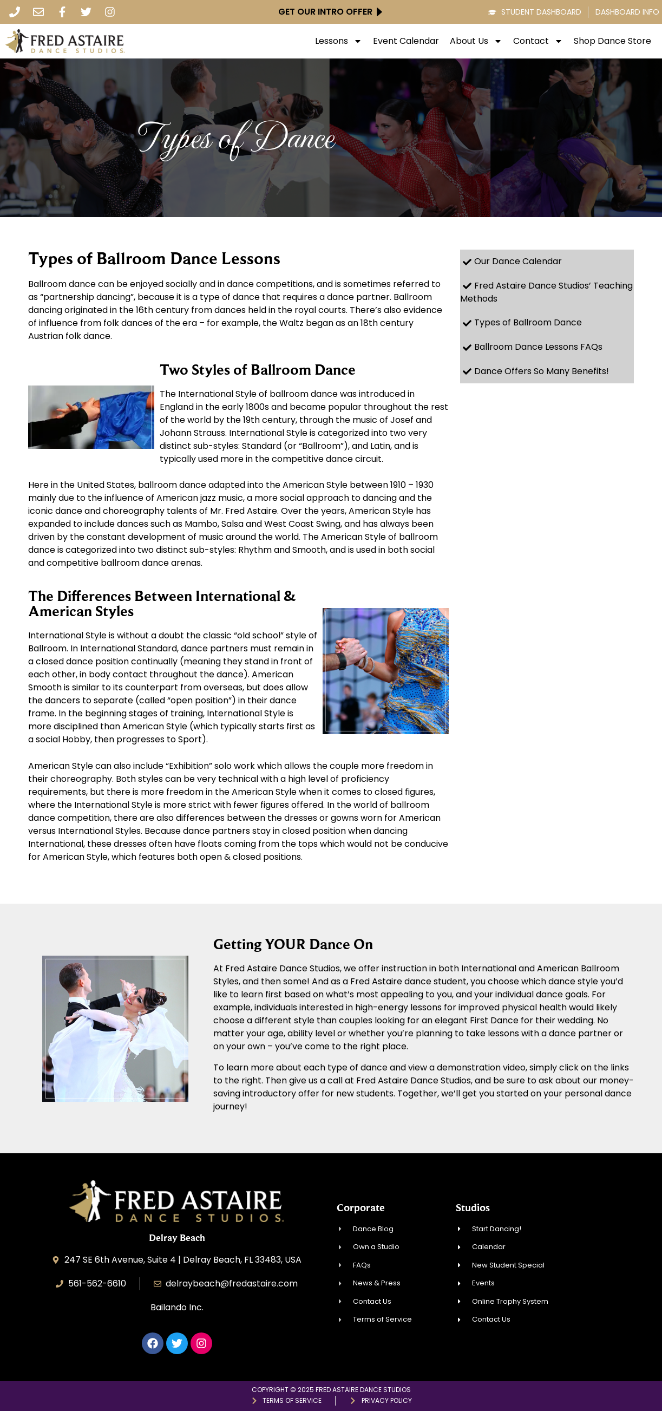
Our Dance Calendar (518, 261)
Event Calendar (406, 41)
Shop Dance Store (612, 41)
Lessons (338, 41)
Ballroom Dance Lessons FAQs (538, 347)
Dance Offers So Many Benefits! (541, 371)
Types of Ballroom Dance (528, 322)
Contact (538, 41)
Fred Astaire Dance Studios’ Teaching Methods (546, 292)
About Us (476, 41)
